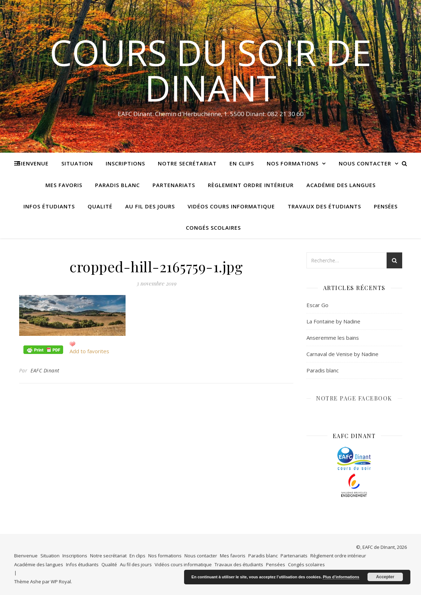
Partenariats (174, 185)
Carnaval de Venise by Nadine (342, 353)
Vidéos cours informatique (231, 206)
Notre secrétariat (187, 163)
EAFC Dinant (45, 370)
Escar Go (317, 305)
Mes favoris (63, 185)
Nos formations (292, 163)
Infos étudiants (49, 206)
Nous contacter (365, 163)
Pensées (386, 206)
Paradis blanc (117, 185)
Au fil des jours (150, 206)
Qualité (100, 206)
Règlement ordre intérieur (251, 185)
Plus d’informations (341, 577)
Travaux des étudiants (324, 206)
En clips (241, 163)
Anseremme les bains (332, 337)
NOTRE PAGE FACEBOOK (354, 398)
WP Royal (61, 581)
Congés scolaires (213, 227)
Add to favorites (89, 351)
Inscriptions (125, 163)
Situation (77, 163)
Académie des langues (341, 185)
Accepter (385, 576)
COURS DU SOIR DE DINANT (210, 69)
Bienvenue (33, 163)
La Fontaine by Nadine (333, 321)
